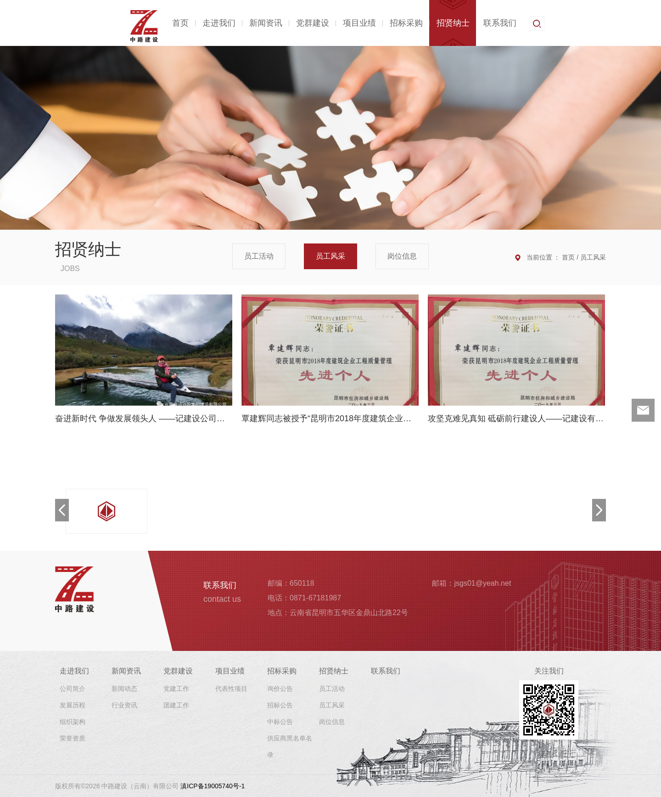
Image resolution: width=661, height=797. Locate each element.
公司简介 (72, 688)
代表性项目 (231, 688)
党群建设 (312, 23)
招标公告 (280, 705)
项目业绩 (359, 23)
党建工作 (176, 688)
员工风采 (330, 256)
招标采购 (406, 23)
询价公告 (280, 688)
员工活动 (259, 256)
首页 (180, 23)
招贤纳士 (453, 23)
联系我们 (499, 23)
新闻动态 (124, 688)
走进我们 (218, 23)
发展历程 (72, 705)
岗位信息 (402, 256)
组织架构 (72, 721)
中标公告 (280, 721)
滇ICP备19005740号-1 (212, 786)
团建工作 (176, 705)
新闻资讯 (265, 23)
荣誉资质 (72, 738)
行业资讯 (124, 705)
